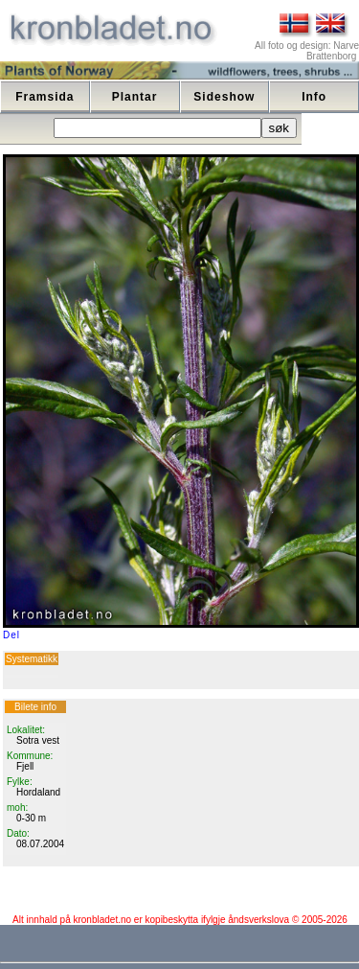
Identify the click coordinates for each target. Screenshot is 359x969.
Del (11, 635)
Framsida (44, 97)
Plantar (135, 97)
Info (314, 97)
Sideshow (224, 97)
